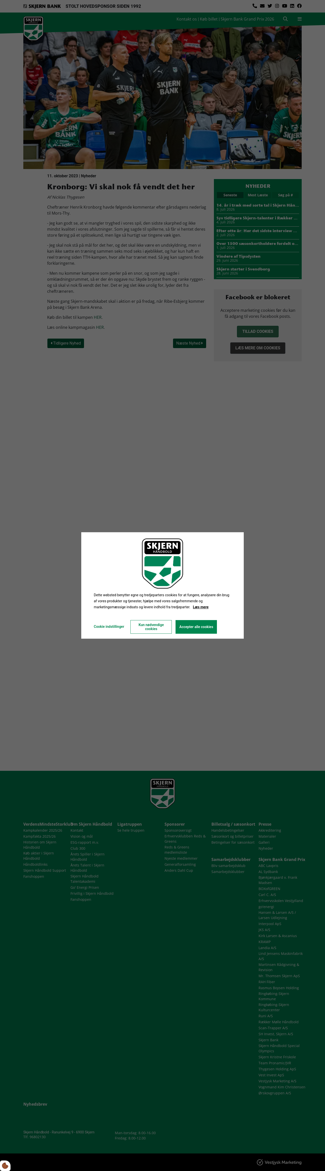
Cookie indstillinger (109, 627)
